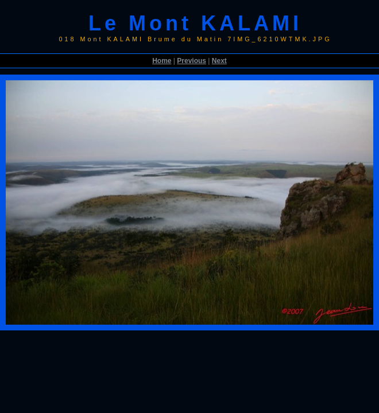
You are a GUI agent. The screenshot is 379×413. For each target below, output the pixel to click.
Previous (191, 61)
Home (161, 61)
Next (219, 61)
